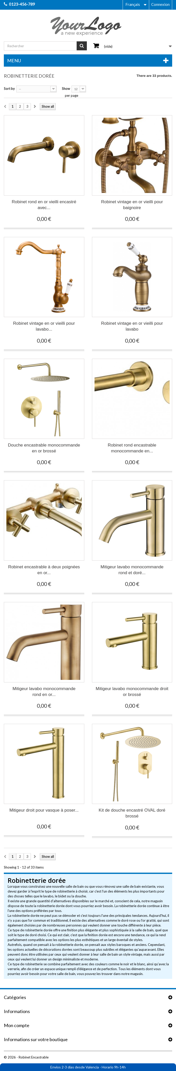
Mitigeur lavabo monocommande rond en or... (44, 691)
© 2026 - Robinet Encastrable (26, 1057)
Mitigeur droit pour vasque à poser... (44, 810)
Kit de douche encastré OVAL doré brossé (132, 813)
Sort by (9, 89)
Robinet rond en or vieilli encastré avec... (44, 204)
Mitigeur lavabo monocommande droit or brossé (132, 691)
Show (66, 89)
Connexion (160, 4)
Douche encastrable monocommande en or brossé (44, 448)
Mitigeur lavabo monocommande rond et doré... (131, 569)
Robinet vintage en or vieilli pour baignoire (132, 204)
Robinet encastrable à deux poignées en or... (44, 569)
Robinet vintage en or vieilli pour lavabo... (44, 326)
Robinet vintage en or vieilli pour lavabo (132, 326)
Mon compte (16, 1025)
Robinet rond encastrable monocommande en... (132, 448)
